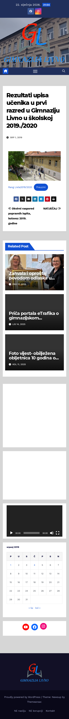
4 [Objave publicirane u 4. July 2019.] (34, 565)
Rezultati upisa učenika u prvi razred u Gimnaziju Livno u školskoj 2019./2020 (32, 110)
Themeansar (34, 701)
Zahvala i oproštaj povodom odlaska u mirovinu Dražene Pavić (34, 278)
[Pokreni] (11, 533)
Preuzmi (41, 187)
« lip (31, 608)
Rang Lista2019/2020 (20, 187)
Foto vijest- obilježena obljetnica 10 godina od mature (33, 358)
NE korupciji (36, 710)
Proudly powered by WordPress (22, 697)
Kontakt (50, 710)
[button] (63, 71)
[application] (34, 520)
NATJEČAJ (52, 208)
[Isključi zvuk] (52, 533)
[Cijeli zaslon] (57, 533)
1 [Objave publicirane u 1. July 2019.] (10, 565)
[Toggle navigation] (35, 71)
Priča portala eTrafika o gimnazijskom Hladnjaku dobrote (34, 318)
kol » (37, 608)
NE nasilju (20, 710)
